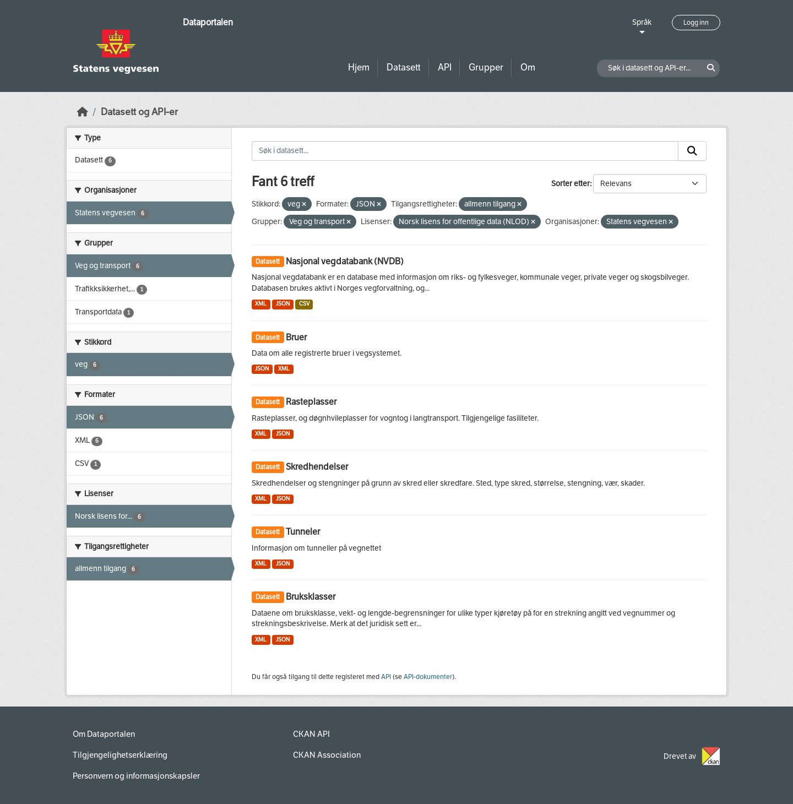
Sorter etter (570, 183)
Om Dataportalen (104, 734)
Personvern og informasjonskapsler (136, 776)
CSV (304, 303)
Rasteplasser (311, 401)
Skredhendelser (317, 466)
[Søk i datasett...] (465, 151)
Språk (641, 22)
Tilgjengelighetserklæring (120, 755)
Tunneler (303, 531)
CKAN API (311, 734)
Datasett (404, 67)
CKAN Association (327, 755)
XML (261, 303)
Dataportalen (208, 22)
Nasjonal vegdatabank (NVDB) (345, 261)
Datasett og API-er (139, 112)
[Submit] (692, 151)
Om (527, 67)
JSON (283, 303)
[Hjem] (82, 112)
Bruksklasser (310, 596)
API (445, 67)
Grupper (486, 67)
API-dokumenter (428, 677)
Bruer (296, 337)
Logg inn (696, 22)
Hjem (359, 67)
